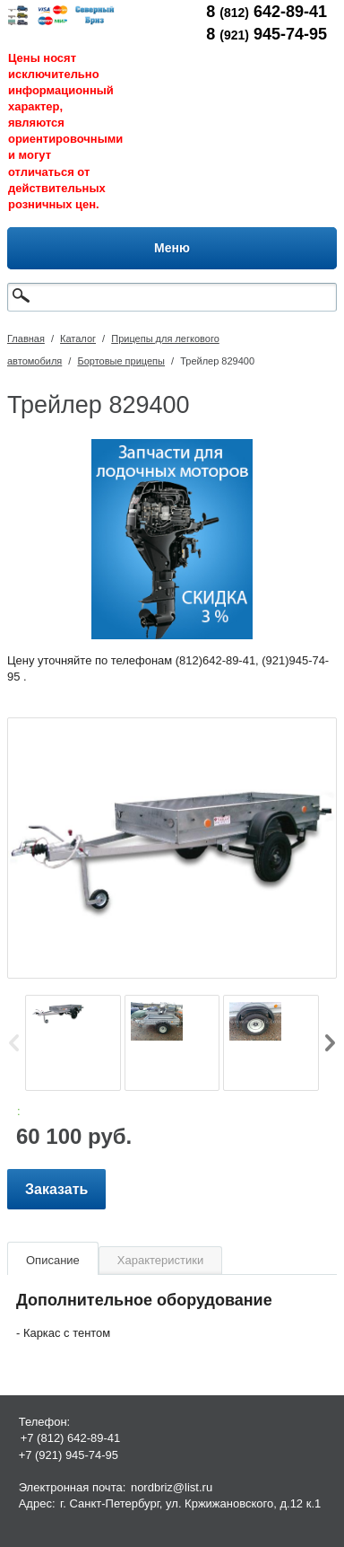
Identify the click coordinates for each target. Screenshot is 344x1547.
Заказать (56, 1189)
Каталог (78, 338)
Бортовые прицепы (121, 361)
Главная (26, 338)
